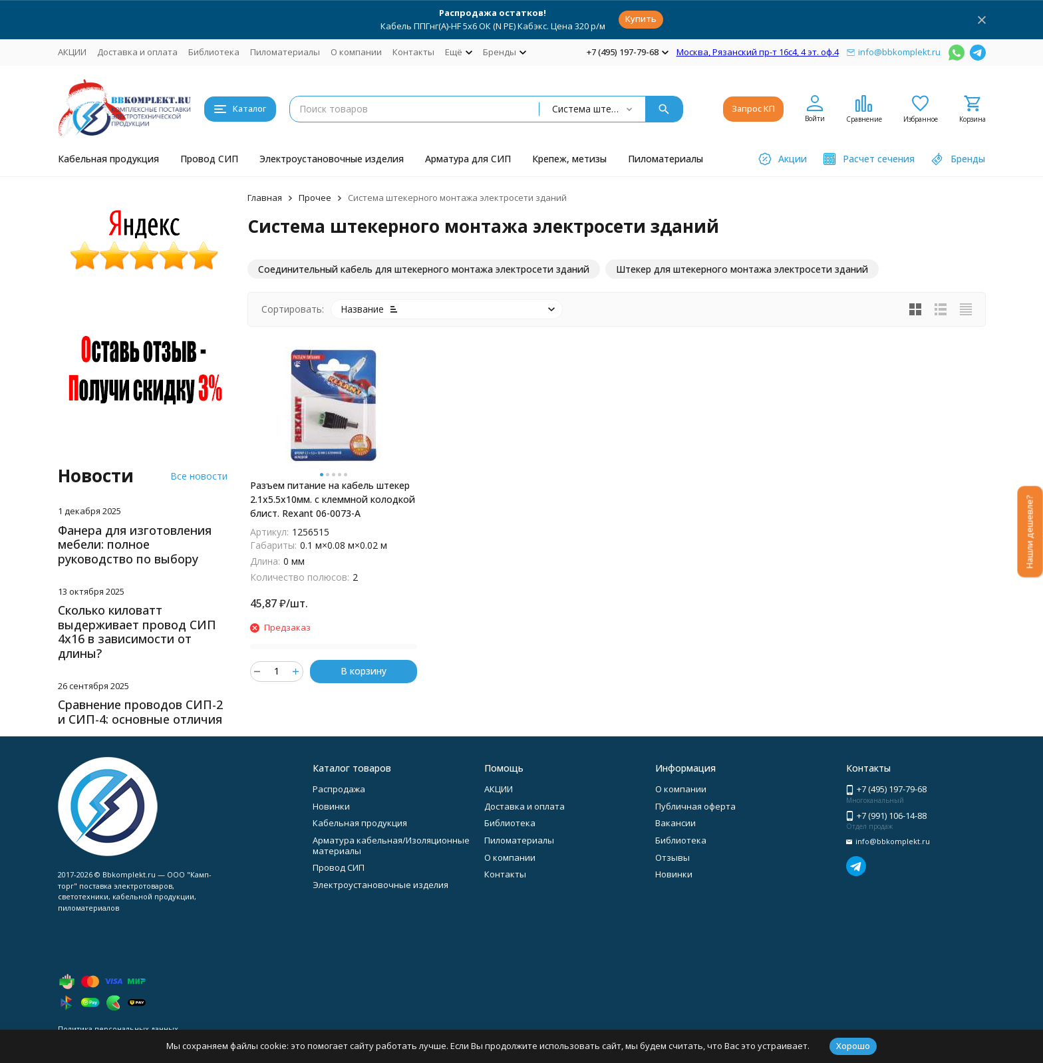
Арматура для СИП (468, 158)
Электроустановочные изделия (331, 158)
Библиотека (213, 52)
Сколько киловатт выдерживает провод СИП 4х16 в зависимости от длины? (137, 631)
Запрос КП (753, 108)
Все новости (198, 476)
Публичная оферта (695, 806)
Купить (641, 19)
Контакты (413, 52)
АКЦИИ (72, 52)
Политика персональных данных (118, 1029)
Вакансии (675, 823)
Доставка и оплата (137, 52)
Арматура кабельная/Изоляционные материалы (391, 845)
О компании (356, 52)
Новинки (331, 806)
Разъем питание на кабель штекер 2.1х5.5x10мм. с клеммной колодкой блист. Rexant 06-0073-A (332, 499)
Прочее (315, 198)
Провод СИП (209, 158)
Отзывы (672, 857)
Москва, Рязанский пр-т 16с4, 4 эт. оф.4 (757, 52)
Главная (264, 198)
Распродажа (339, 789)
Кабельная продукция (108, 158)
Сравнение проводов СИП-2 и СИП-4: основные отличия (140, 711)
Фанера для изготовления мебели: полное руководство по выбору (135, 544)
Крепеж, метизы (569, 158)
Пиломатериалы (285, 52)
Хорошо (853, 1046)
